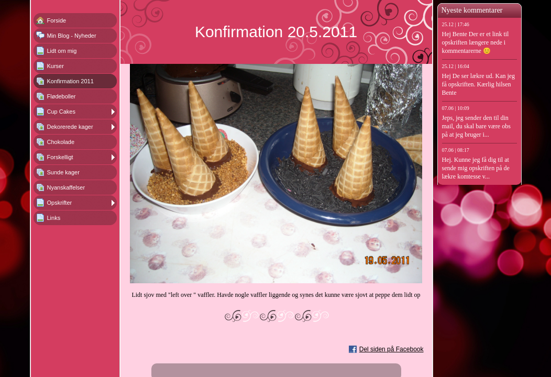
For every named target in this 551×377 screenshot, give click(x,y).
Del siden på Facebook (391, 349)
